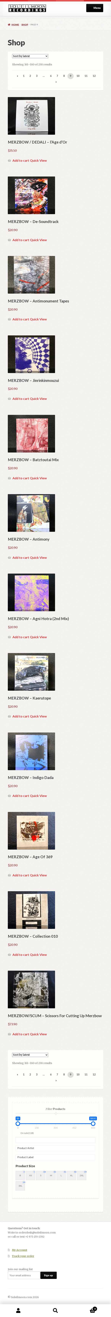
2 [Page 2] (30, 75)
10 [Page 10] (77, 75)
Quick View (38, 160)
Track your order (23, 1256)
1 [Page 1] (23, 75)
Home (15, 24)
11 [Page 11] (85, 75)
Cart (85, 1308)
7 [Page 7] (57, 75)
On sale (27, 1133)
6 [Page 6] (51, 75)
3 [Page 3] (37, 75)
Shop (24, 24)
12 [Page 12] (94, 75)
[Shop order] (30, 56)
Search (55, 1310)
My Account (19, 1250)
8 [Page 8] (64, 75)
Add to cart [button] (20, 160)
